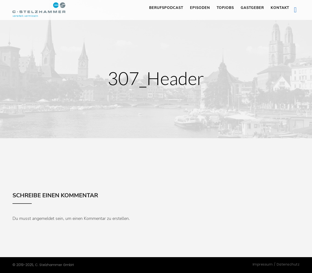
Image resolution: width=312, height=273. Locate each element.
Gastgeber (252, 7)
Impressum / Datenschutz (276, 264)
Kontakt (280, 7)
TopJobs (225, 7)
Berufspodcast (166, 7)
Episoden (200, 7)
